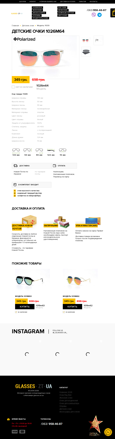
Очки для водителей (68, 400)
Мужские (63, 10)
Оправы (37, 15)
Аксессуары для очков (69, 412)
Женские (37, 10)
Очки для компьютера (69, 403)
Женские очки (65, 398)
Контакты (93, 2)
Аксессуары (39, 13)
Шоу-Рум (22, 2)
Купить (25, 306)
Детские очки (65, 409)
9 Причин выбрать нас (48, 2)
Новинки (37, 7)
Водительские (40, 18)
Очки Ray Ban (65, 395)
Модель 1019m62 (71, 296)
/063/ (96, 10)
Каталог (33, 2)
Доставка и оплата (67, 2)
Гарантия (82, 2)
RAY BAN (62, 7)
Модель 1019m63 (23, 296)
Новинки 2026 (65, 392)
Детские (62, 15)
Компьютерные (66, 13)
